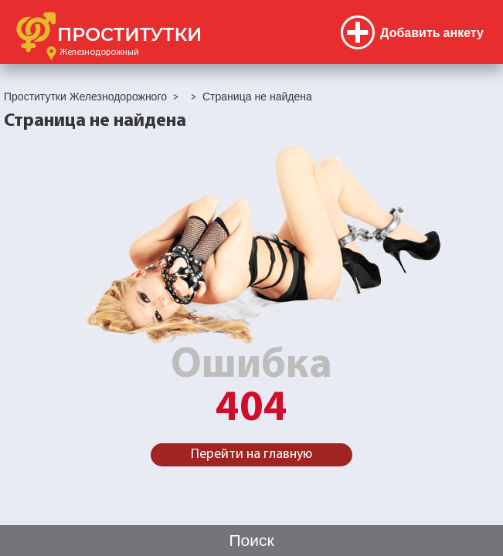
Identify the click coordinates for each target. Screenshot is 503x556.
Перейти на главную (251, 454)
